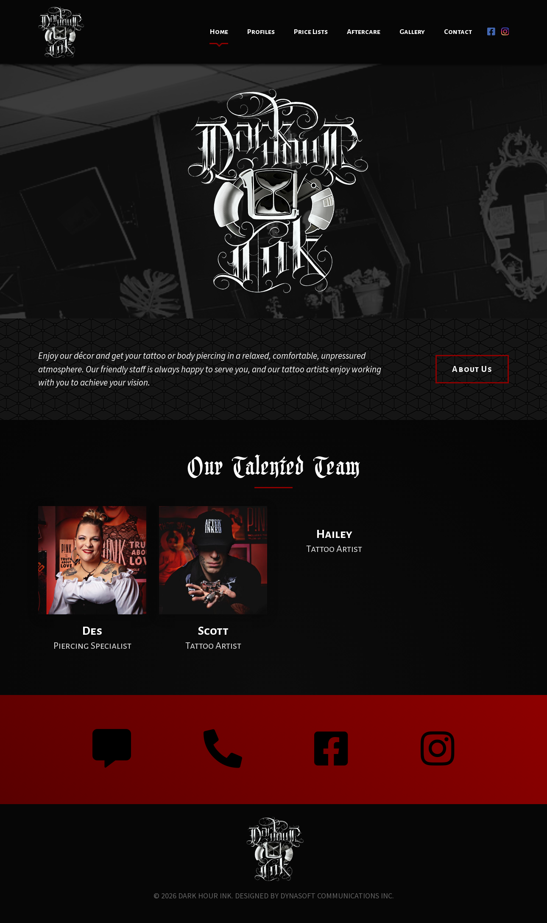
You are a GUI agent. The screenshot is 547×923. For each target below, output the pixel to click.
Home (218, 32)
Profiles (261, 32)
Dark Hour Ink (205, 895)
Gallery (412, 32)
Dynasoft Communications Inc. (337, 895)
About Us (472, 369)
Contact (458, 32)
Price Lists (311, 32)
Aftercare (363, 32)
